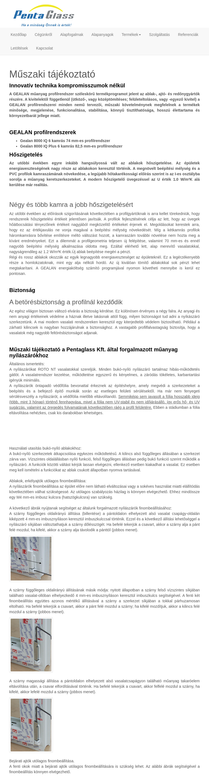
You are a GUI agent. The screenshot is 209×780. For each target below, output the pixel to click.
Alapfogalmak (71, 34)
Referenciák (188, 34)
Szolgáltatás (159, 34)
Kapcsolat (44, 48)
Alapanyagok (102, 34)
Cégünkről (43, 34)
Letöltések (19, 48)
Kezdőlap (18, 34)
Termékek (131, 34)
